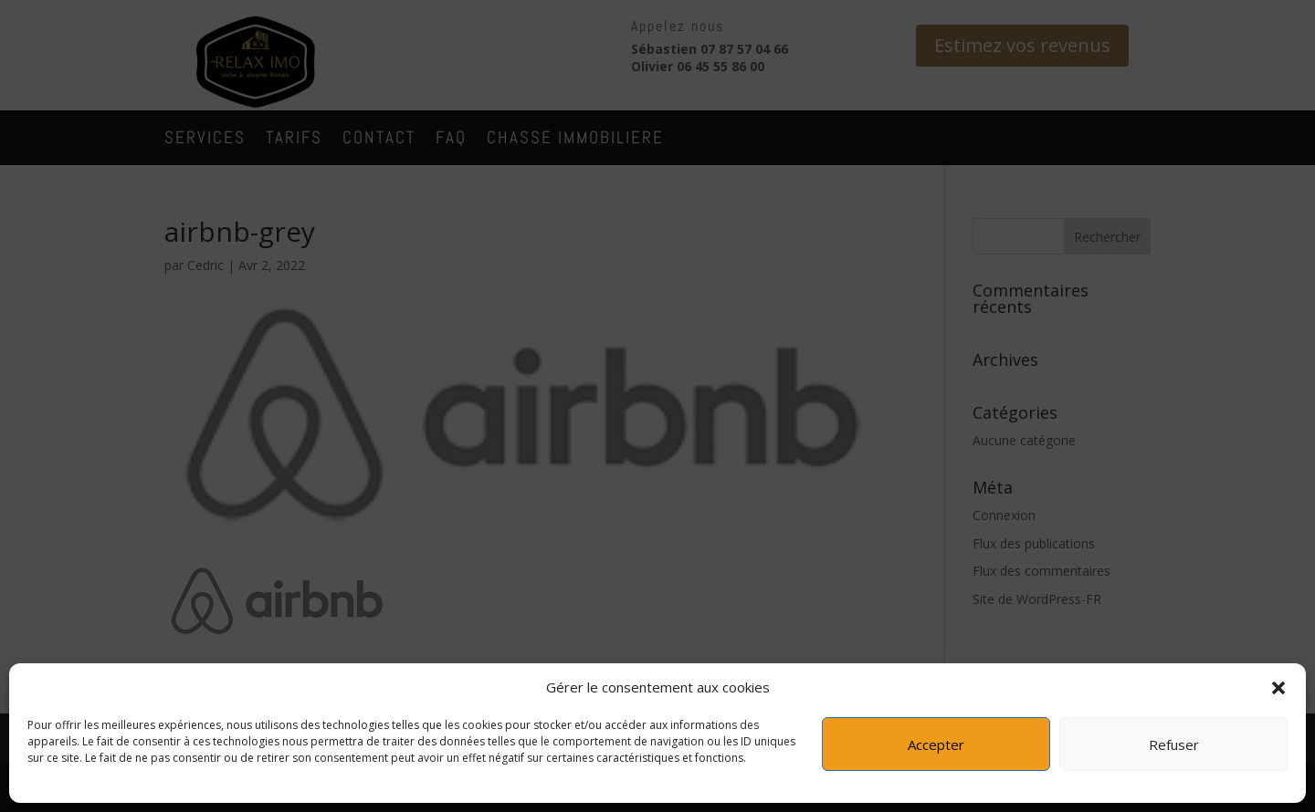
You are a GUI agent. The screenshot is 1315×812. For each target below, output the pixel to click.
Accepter (936, 744)
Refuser (1174, 744)
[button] (1278, 688)
